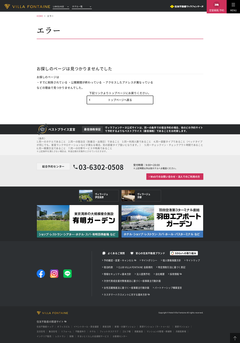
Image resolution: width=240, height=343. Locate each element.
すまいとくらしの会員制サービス (93, 336)
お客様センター (120, 336)
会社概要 (160, 274)
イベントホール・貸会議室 (86, 326)
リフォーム (66, 331)
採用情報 (174, 274)
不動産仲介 (80, 331)
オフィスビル (63, 326)
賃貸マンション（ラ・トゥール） (155, 326)
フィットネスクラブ (109, 331)
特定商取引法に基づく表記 (171, 267)
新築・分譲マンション (125, 326)
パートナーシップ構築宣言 (168, 287)
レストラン (60, 336)
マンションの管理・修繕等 (159, 331)
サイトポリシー (150, 260)
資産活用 (106, 326)
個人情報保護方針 (172, 260)
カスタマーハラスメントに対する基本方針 (125, 294)
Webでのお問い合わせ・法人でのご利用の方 (175, 176)
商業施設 (138, 331)
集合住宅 (53, 331)
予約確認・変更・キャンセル (119, 260)
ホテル (93, 331)
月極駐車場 (181, 331)
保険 (71, 336)
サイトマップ (193, 260)
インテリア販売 (44, 336)
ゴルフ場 (126, 331)
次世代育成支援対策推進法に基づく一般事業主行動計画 (132, 280)
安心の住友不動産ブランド (150, 253)
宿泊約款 (108, 267)
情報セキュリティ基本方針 (117, 274)
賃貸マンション (182, 326)
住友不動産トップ (45, 326)
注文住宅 (41, 331)
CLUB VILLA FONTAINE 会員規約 (135, 267)
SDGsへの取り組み (185, 253)
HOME (40, 16)
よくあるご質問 (116, 253)
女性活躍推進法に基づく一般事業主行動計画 (126, 287)
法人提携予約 (143, 274)
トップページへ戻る (120, 100)
